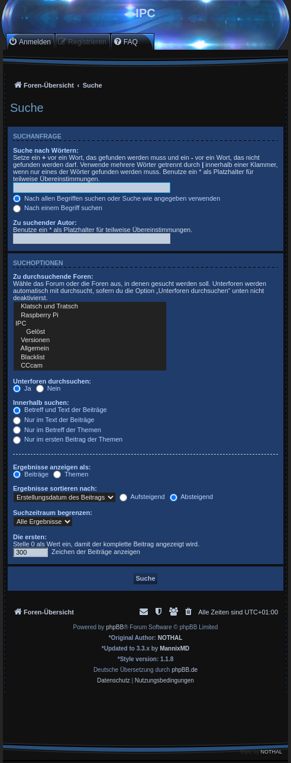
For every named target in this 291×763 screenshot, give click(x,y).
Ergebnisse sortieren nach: (55, 488)
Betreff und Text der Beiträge (60, 409)
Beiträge (30, 474)
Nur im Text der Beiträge (53, 419)
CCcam (90, 366)
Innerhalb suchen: (41, 402)
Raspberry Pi (90, 315)
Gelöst (90, 332)
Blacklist (90, 357)
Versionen (90, 340)
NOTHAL (170, 638)
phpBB (115, 627)
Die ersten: (30, 536)
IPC (90, 324)
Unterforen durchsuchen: (52, 381)
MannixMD (174, 648)
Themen (70, 474)
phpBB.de (185, 670)
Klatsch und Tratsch (90, 306)
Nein (48, 388)
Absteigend (192, 496)
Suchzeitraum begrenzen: (52, 512)
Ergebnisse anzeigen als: (51, 467)
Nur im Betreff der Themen (57, 429)
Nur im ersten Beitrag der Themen (67, 439)
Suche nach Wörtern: (46, 150)
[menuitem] (29, 41)
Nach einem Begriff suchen (57, 207)
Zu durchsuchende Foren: (53, 276)
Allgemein (90, 349)
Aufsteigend (142, 496)
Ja (22, 388)
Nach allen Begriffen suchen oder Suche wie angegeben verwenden (116, 198)
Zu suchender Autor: (45, 222)
